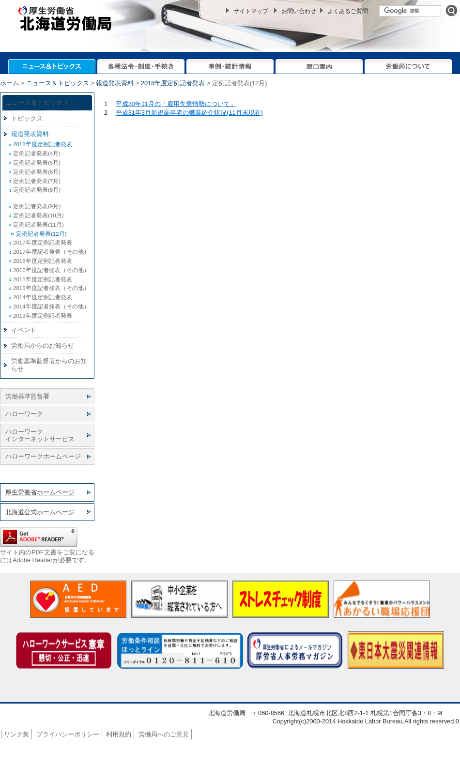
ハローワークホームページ (43, 456)
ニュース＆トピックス (57, 83)
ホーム (9, 83)
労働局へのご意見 (163, 734)
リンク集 (16, 734)
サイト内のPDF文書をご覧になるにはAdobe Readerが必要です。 (47, 556)
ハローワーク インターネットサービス (40, 435)
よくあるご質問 (347, 11)
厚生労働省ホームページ (40, 492)
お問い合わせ (298, 11)
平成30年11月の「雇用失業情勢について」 (176, 103)
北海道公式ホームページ (40, 512)
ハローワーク (24, 413)
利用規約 (118, 734)
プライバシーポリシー (67, 734)
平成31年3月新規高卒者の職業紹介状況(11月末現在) (189, 112)
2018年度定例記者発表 (173, 83)
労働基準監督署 (27, 396)
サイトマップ (250, 11)
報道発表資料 (115, 83)
